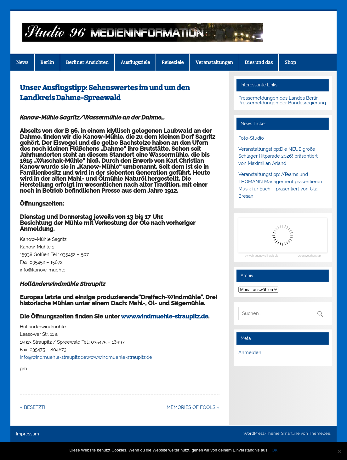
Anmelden (249, 352)
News (22, 62)
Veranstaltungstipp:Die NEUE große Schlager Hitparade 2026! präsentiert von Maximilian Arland (278, 156)
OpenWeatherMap (309, 255)
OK (275, 450)
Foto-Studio (251, 138)
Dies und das (259, 62)
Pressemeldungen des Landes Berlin (278, 98)
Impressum (27, 434)
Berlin (47, 62)
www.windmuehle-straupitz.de (164, 316)
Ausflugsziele (135, 62)
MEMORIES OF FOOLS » (193, 407)
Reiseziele (173, 62)
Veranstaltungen (214, 62)
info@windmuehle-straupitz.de (53, 357)
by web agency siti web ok (261, 255)
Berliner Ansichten (87, 62)
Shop (290, 62)
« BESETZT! (33, 407)
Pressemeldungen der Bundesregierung (282, 103)
